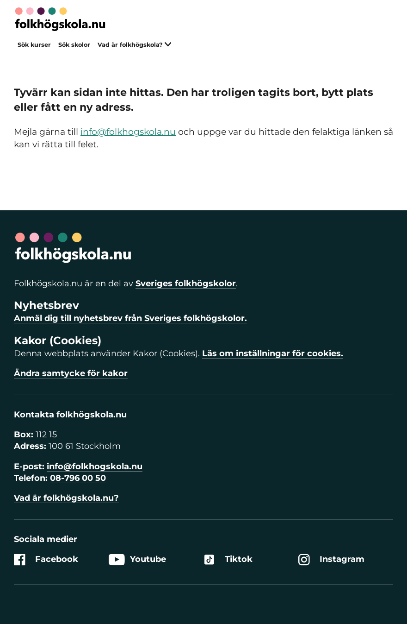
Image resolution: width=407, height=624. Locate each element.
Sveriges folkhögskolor (186, 283)
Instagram (331, 560)
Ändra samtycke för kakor (71, 373)
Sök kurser (34, 44)
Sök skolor (74, 44)
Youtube (137, 560)
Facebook (46, 560)
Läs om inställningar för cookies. (272, 353)
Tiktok (228, 560)
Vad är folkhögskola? (135, 44)
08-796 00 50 (78, 478)
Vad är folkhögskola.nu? (66, 498)
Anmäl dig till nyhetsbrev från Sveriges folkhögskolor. (130, 318)
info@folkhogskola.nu (128, 131)
